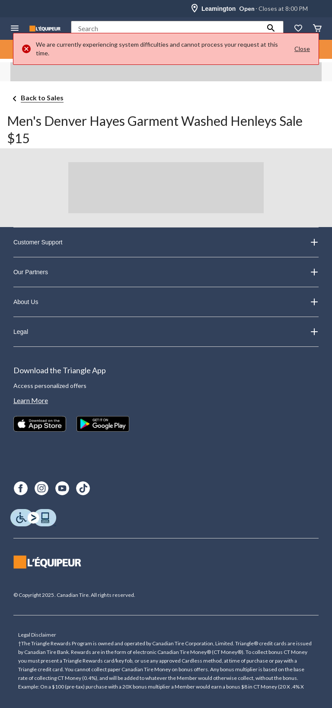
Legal (166, 331)
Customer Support (166, 242)
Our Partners (166, 272)
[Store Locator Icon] (194, 8)
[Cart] (317, 29)
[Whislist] (298, 29)
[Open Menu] (14, 28)
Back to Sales (42, 97)
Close (302, 48)
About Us (166, 302)
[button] (271, 28)
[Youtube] (62, 488)
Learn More (30, 400)
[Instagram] (41, 488)
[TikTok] (83, 488)
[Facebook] (21, 488)
